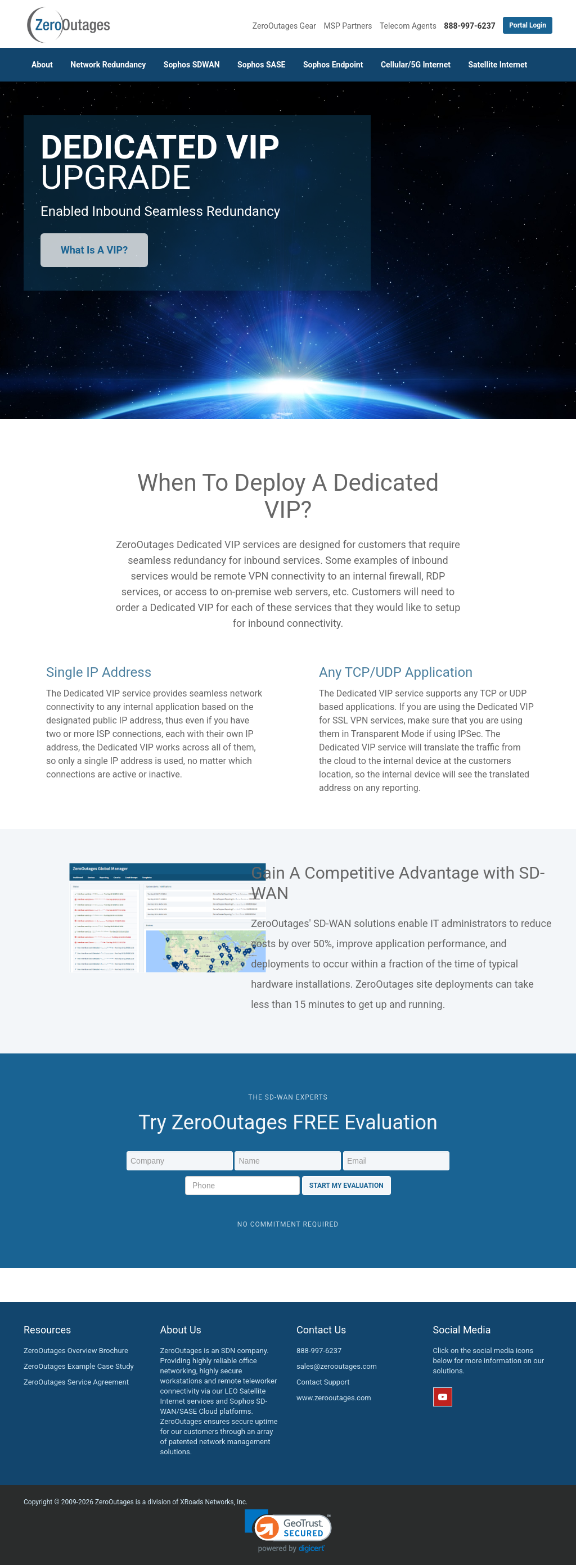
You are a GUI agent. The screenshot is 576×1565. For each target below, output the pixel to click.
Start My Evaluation (346, 1185)
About (42, 64)
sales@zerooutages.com (336, 1366)
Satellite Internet (497, 64)
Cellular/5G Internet (416, 64)
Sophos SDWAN (192, 64)
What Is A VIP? (94, 250)
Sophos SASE (261, 64)
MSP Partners (347, 25)
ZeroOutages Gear (284, 25)
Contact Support (323, 1382)
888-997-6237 (318, 1350)
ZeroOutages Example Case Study (79, 1366)
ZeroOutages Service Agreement (76, 1382)
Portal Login (527, 25)
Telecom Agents (408, 25)
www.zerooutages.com (333, 1398)
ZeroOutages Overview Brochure (76, 1350)
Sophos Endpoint (333, 64)
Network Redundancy (108, 64)
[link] (288, 1531)
